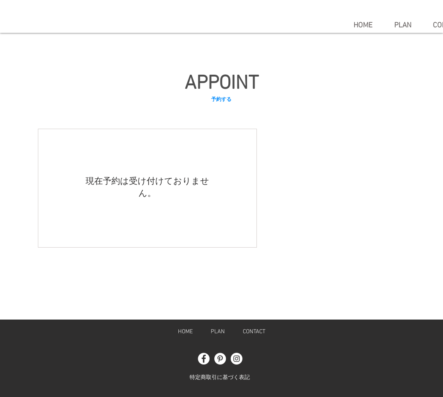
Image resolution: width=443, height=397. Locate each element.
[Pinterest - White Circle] (220, 359)
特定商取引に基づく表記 (220, 377)
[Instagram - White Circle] (236, 359)
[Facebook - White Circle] (204, 359)
